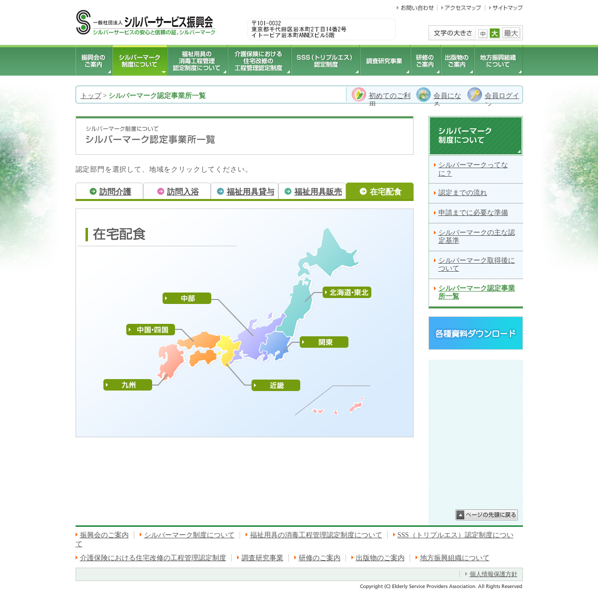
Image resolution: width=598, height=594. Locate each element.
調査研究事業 (262, 558)
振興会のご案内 (104, 535)
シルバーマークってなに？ (473, 169)
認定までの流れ (462, 193)
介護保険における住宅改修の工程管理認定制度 (153, 558)
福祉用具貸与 (250, 192)
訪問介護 (115, 192)
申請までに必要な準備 (473, 212)
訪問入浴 (183, 192)
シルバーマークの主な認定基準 (476, 237)
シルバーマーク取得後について (476, 265)
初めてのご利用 (390, 100)
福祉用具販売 (318, 192)
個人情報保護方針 (493, 574)
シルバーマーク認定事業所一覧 (476, 292)
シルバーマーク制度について (189, 535)
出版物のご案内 (380, 558)
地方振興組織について (455, 558)
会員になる (447, 100)
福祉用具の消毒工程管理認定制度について (316, 535)
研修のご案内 (320, 558)
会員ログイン (502, 100)
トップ (91, 95)
